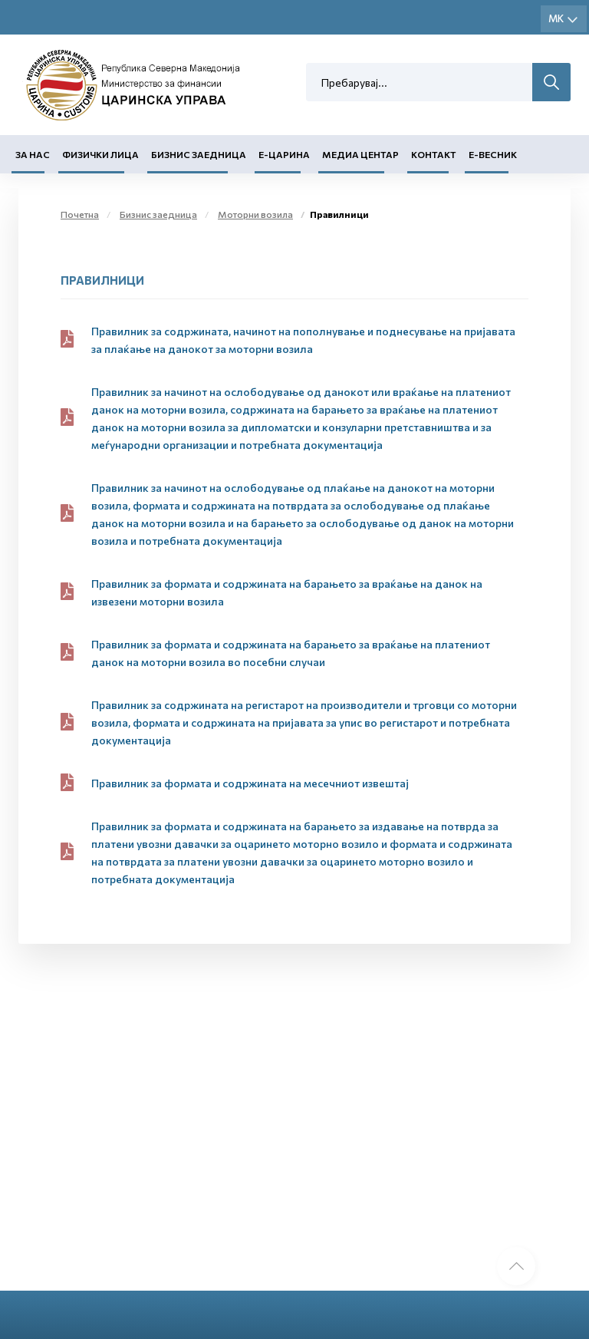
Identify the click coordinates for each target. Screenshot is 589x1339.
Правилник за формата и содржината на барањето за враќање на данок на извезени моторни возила (286, 592)
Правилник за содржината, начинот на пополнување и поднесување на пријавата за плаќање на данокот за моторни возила (303, 340)
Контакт (433, 154)
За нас (32, 154)
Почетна (80, 214)
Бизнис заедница (198, 154)
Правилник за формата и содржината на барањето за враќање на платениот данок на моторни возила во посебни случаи (290, 653)
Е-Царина (284, 154)
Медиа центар (360, 154)
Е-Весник (493, 154)
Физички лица (100, 154)
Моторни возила (255, 214)
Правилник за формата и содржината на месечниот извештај (250, 783)
